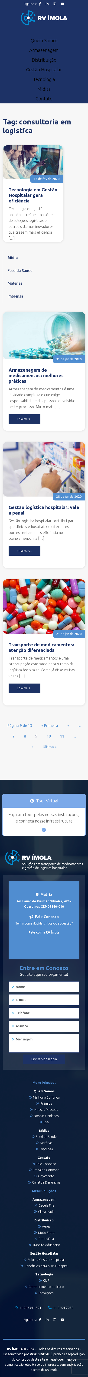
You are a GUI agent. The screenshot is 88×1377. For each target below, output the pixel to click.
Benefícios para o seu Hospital (46, 1266)
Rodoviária (46, 1239)
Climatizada (46, 1212)
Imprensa (15, 296)
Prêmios (46, 1103)
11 (62, 736)
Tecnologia (44, 79)
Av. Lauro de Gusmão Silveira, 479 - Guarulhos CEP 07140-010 (44, 903)
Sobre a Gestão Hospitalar (46, 1260)
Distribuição (44, 60)
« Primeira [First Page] (49, 725)
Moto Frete (46, 1233)
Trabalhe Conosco (46, 1170)
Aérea (46, 1226)
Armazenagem (44, 50)
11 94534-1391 (28, 1308)
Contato (44, 98)
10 (49, 736)
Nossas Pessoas (46, 1110)
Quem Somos (44, 40)
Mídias (44, 89)
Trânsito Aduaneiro (46, 1245)
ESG (46, 1122)
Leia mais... (24, 419)
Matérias (15, 283)
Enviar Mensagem (44, 1059)
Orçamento (46, 1176)
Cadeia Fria (46, 1205)
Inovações (46, 1293)
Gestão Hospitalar (44, 69)
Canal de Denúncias (46, 1182)
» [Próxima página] (32, 747)
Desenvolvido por (26, 1354)
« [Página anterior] (68, 725)
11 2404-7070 (60, 1308)
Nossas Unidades (46, 1116)
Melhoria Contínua (46, 1097)
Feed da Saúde (20, 270)
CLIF (46, 1280)
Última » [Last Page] (50, 747)
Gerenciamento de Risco (46, 1287)
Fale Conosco (46, 1164)
